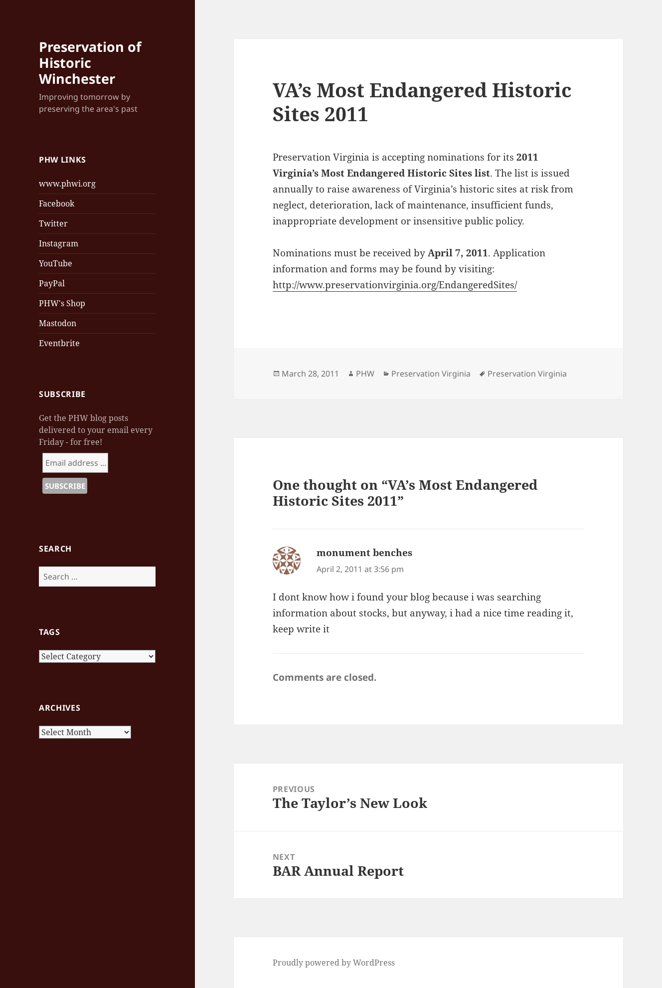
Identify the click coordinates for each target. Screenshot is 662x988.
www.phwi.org (67, 183)
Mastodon (57, 323)
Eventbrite (59, 343)
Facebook (56, 203)
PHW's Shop (62, 303)
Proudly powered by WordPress (334, 962)
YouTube (55, 263)
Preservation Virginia (431, 373)
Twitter (53, 223)
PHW (365, 373)
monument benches (364, 552)
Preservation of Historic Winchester (90, 62)
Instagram (58, 243)
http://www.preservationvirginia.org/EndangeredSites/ (395, 284)
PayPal (52, 283)
